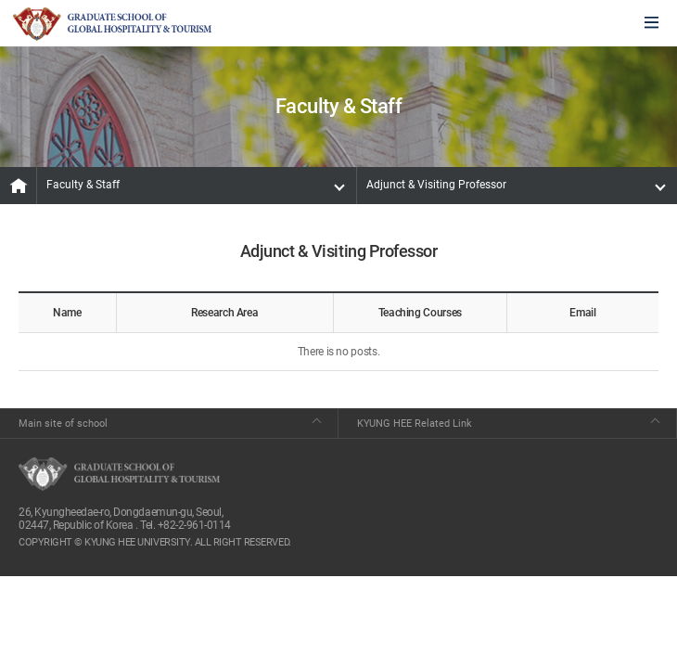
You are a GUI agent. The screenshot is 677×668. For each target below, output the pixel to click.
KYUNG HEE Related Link (414, 424)
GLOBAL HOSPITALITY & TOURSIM (112, 24)
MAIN (18, 185)
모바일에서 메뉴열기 (651, 24)
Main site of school (63, 424)
